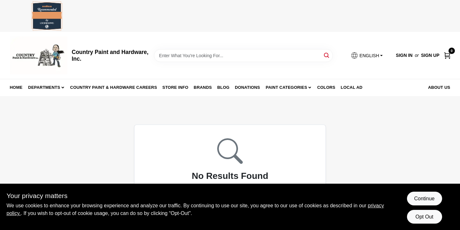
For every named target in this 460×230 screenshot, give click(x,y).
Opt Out (424, 216)
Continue (424, 198)
